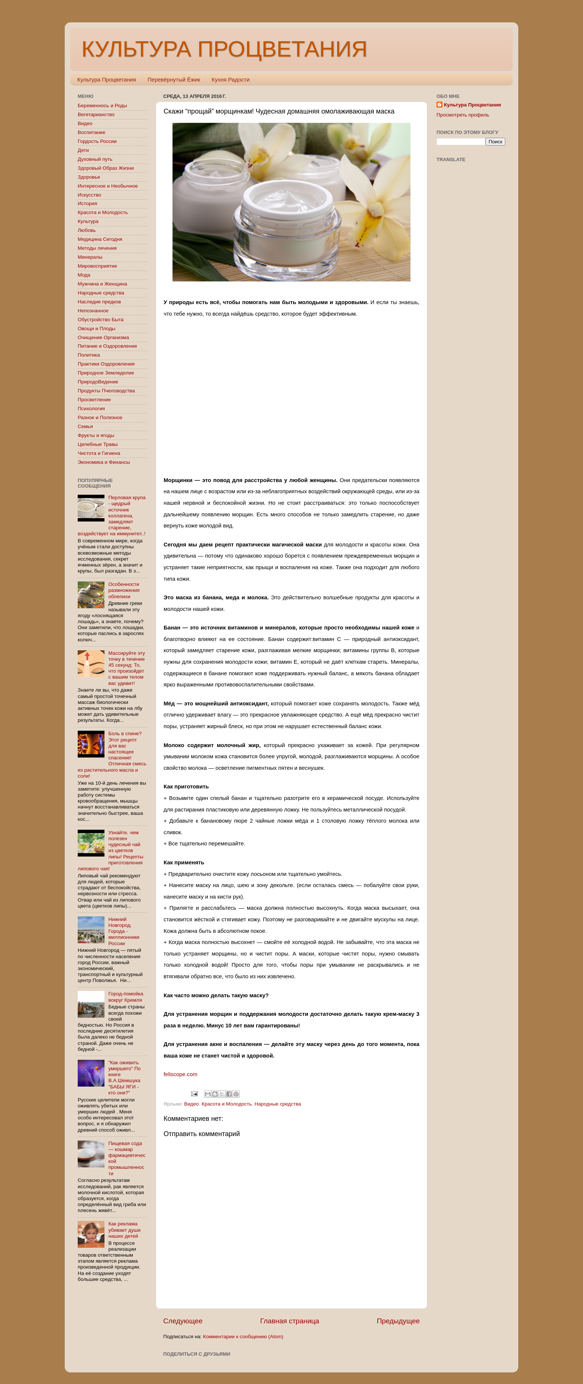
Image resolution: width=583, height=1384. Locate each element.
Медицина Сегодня (100, 239)
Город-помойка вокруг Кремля (125, 996)
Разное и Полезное (100, 417)
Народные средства (278, 1104)
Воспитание (91, 132)
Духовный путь (95, 159)
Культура (88, 221)
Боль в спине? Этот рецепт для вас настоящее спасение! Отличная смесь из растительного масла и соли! (112, 754)
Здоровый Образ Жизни (106, 168)
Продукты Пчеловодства (106, 390)
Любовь (87, 230)
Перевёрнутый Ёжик (174, 79)
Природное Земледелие (106, 373)
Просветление (94, 399)
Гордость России (97, 141)
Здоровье (89, 177)
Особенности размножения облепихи (123, 590)
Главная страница (289, 1321)
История (87, 203)
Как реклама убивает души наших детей (124, 1229)
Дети (83, 150)
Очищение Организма (103, 337)
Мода (84, 275)
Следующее (183, 1321)
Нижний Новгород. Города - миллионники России (123, 931)
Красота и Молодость (227, 1104)
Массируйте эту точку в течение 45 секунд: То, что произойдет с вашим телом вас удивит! (126, 668)
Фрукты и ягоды (96, 435)
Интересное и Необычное (108, 186)
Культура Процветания (106, 79)
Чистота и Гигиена (99, 453)
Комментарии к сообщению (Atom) (243, 1336)
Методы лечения (97, 248)
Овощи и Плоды (96, 328)
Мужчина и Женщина (102, 284)
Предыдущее (398, 1321)
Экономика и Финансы (104, 462)
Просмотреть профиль (463, 115)
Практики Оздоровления (106, 364)
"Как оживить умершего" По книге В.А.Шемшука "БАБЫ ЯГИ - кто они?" (124, 1078)
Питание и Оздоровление (107, 346)
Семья (85, 426)
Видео (191, 1104)
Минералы (90, 257)
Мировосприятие (97, 266)
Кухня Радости (230, 79)
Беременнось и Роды (102, 105)
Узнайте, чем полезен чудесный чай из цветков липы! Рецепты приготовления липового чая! (111, 850)
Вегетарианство (96, 114)
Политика (89, 355)
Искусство (89, 195)
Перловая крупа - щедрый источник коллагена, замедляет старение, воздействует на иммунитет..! (112, 515)
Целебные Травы (98, 444)
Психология (91, 408)
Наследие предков (99, 301)
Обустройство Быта (100, 319)
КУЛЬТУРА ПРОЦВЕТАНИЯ (224, 48)
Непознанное (93, 310)
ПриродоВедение (98, 382)
